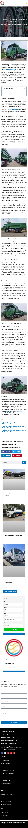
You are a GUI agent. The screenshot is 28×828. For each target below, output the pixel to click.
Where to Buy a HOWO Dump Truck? (9, 444)
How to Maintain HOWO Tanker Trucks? (13, 535)
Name (5, 601)
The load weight (20, 179)
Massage (6, 622)
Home (2, 24)
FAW (2, 808)
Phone (5, 613)
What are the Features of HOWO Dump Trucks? (11, 447)
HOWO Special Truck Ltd (10, 69)
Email (5, 607)
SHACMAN (3, 790)
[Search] (24, 462)
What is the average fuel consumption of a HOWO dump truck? (12, 423)
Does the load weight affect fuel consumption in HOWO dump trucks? (14, 431)
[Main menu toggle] (26, 3)
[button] (24, 88)
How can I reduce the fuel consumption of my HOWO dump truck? (13, 427)
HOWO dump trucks (13, 109)
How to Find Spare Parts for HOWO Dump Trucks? (12, 441)
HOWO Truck (4, 756)
